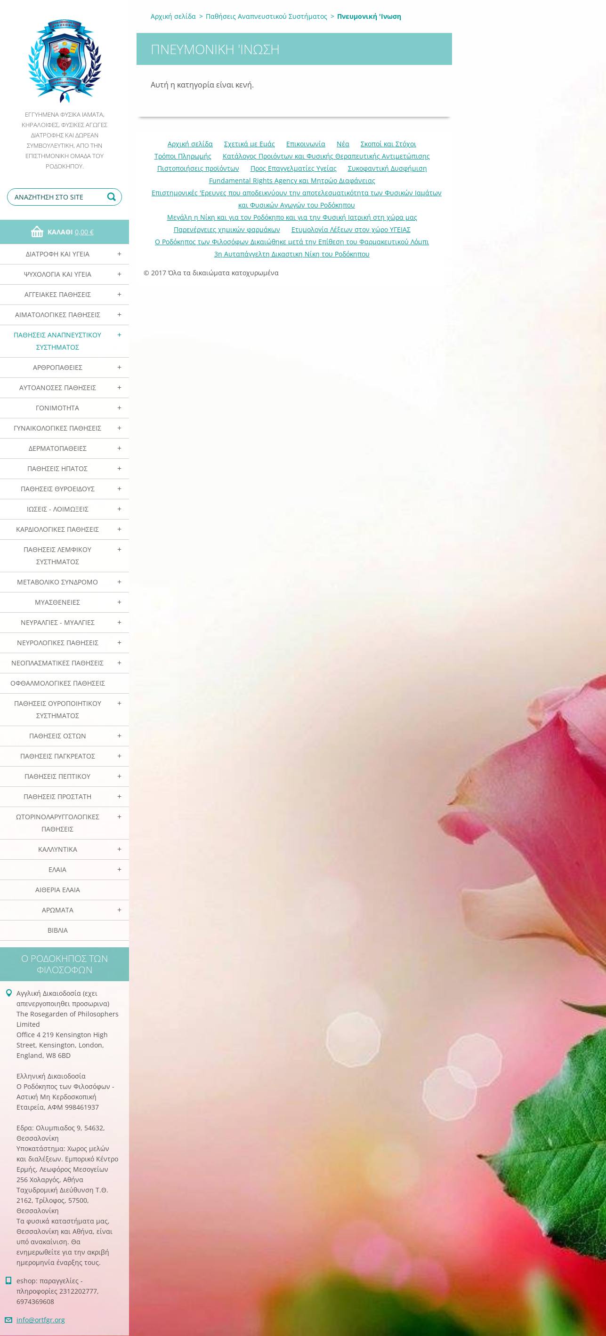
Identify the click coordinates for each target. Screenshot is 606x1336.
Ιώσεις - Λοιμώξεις (58, 508)
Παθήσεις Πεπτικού (57, 776)
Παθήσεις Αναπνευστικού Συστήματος (57, 341)
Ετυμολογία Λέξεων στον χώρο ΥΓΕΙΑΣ (351, 229)
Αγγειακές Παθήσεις (57, 294)
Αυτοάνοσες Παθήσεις (57, 387)
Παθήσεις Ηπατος (57, 468)
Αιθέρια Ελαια (57, 889)
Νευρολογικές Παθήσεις (57, 642)
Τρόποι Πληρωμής (182, 156)
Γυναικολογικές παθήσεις (57, 428)
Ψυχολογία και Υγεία (57, 274)
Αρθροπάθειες (57, 367)
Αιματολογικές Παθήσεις (57, 314)
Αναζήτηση (113, 197)
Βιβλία (58, 930)
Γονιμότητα (57, 407)
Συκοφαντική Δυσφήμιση (387, 168)
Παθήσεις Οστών (57, 735)
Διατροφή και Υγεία (57, 253)
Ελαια (57, 869)
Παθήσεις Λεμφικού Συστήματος (57, 555)
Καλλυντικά (57, 849)
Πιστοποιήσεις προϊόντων (198, 168)
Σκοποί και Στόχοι (388, 143)
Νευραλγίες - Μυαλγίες (58, 622)
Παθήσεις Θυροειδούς (58, 488)
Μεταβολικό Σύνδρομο (57, 581)
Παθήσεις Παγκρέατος (57, 756)
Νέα (343, 143)
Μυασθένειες (57, 602)
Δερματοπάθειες (58, 448)
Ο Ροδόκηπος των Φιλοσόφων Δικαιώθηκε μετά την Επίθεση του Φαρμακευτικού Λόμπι (292, 241)
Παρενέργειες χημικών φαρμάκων (227, 229)
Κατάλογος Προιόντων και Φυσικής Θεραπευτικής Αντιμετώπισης (326, 156)
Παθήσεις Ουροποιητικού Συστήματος (57, 709)
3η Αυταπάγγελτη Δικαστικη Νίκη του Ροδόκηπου (292, 253)
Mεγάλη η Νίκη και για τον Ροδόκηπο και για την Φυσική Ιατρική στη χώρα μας (292, 217)
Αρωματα (57, 909)
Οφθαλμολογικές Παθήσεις (57, 683)
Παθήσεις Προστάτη (57, 796)
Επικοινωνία (305, 143)
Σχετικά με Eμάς (249, 143)
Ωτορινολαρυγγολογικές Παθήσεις (57, 822)
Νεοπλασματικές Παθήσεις (57, 662)
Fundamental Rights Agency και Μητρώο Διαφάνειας (292, 180)
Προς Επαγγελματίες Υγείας (293, 168)
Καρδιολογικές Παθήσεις (57, 529)
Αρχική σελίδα (173, 16)
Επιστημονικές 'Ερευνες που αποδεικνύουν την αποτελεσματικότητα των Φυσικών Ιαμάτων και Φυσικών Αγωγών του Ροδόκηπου (297, 198)
